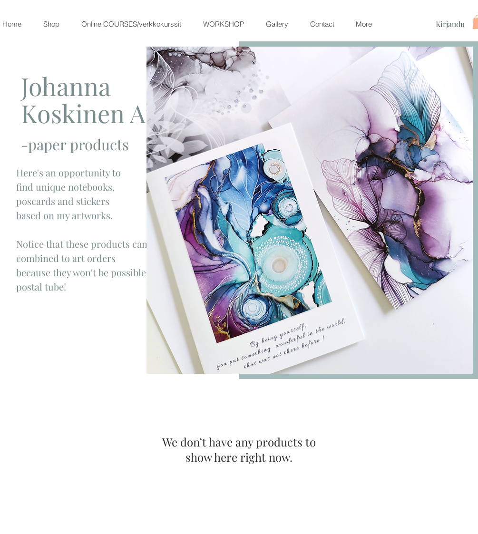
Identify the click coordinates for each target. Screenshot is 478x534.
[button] (51, 24)
